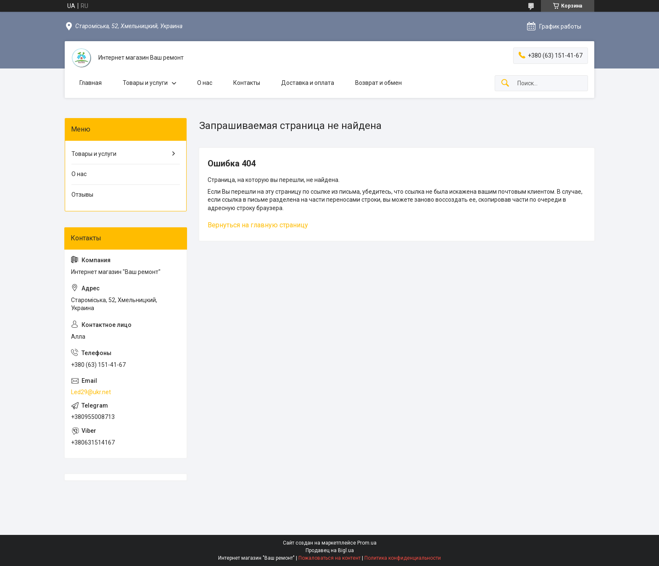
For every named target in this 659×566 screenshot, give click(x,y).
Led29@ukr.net (91, 392)
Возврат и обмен (378, 82)
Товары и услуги (145, 82)
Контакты (246, 82)
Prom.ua (367, 543)
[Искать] (505, 83)
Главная (90, 82)
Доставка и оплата (307, 82)
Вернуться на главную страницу (258, 225)
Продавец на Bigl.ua (330, 550)
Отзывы (82, 194)
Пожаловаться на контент (329, 558)
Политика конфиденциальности (402, 558)
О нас (204, 82)
